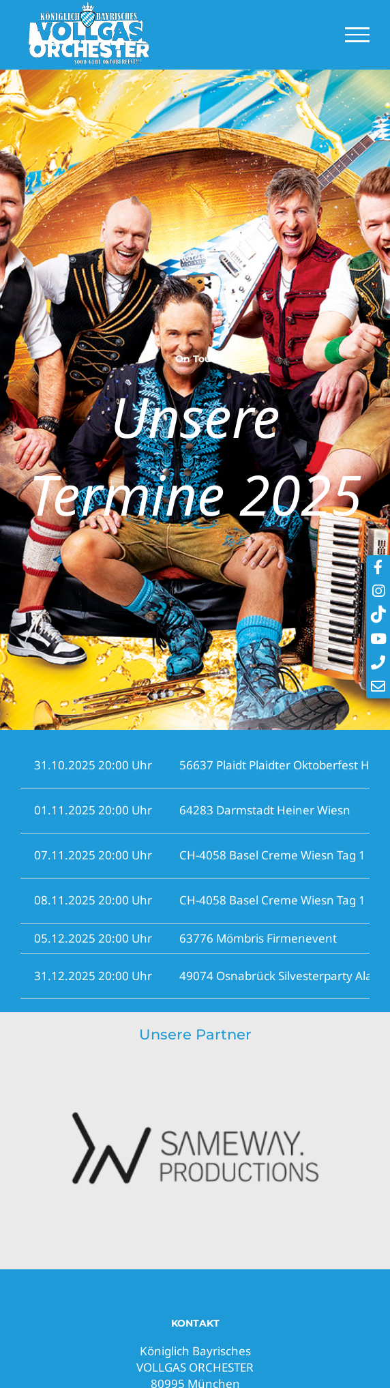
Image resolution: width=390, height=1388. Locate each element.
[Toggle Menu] (357, 34)
